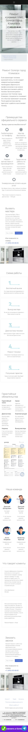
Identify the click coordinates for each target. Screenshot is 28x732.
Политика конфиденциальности (14, 702)
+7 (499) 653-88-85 (14, 27)
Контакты (21, 699)
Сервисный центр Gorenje (9, 56)
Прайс (14, 699)
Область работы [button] (13, 705)
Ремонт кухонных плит (10, 57)
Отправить (19, 233)
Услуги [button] (7, 699)
